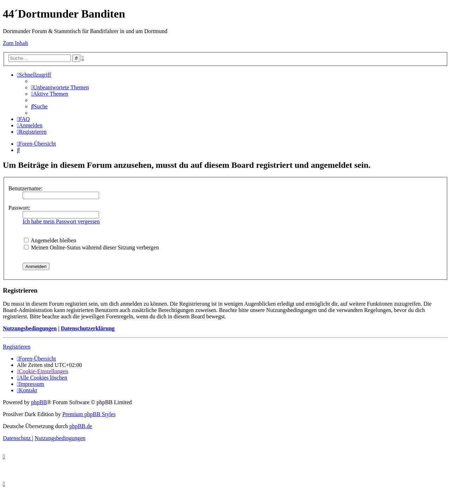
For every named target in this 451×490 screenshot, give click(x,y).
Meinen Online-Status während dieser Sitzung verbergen (91, 247)
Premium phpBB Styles (89, 414)
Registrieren (16, 347)
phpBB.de (80, 426)
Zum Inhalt (15, 43)
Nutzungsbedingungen (30, 328)
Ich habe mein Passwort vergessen (61, 221)
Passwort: (19, 208)
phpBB (39, 402)
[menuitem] (60, 87)
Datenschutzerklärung (88, 328)
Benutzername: (25, 188)
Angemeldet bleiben (50, 240)
